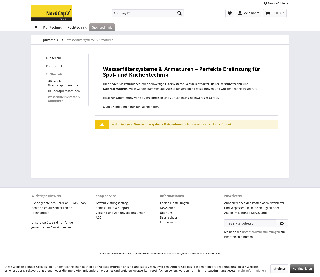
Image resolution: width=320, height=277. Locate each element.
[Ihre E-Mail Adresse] (250, 223)
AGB (98, 217)
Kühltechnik (54, 58)
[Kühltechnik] (52, 27)
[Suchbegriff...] (148, 13)
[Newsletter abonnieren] (282, 223)
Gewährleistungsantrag (112, 203)
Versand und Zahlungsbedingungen (120, 213)
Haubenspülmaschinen (64, 91)
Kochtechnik (54, 66)
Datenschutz (168, 217)
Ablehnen (279, 268)
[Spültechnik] (102, 27)
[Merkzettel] (229, 13)
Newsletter (167, 208)
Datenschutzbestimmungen (261, 232)
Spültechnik (54, 74)
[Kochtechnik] (76, 27)
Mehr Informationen (252, 271)
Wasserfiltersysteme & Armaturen (64, 99)
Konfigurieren (302, 268)
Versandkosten (172, 253)
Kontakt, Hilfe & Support (112, 208)
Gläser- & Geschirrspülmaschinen (64, 83)
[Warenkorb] (275, 13)
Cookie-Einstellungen (174, 203)
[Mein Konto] (248, 13)
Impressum (168, 222)
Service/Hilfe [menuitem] (275, 3)
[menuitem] (148, 13)
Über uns (166, 213)
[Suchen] (179, 13)
